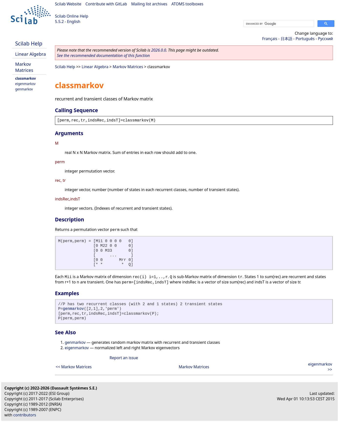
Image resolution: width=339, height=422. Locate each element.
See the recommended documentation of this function (103, 55)
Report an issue (124, 357)
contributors (24, 415)
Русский (325, 38)
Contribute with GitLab (106, 4)
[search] (278, 24)
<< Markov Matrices (74, 366)
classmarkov (25, 78)
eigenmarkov (25, 83)
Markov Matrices (24, 67)
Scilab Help (28, 43)
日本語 (286, 38)
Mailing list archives (149, 4)
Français (269, 38)
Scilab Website (68, 4)
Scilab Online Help (71, 16)
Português (305, 38)
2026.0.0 (158, 50)
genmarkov (24, 89)
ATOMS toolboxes (187, 4)
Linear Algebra (30, 54)
